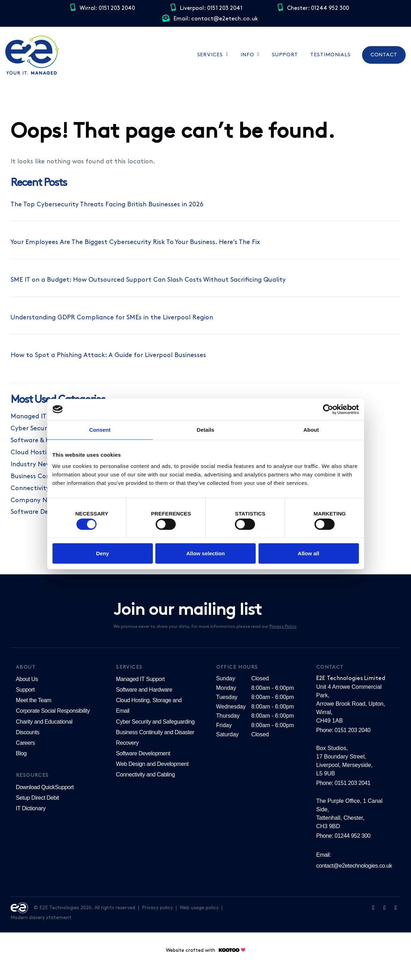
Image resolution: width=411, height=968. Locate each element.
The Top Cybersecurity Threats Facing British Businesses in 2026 (107, 204)
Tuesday (227, 697)
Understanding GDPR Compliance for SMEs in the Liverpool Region (112, 317)
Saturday (227, 734)
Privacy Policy (283, 627)
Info (247, 54)
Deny (102, 553)
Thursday (228, 716)
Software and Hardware (144, 690)
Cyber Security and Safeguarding (155, 722)
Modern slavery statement (41, 917)
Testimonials (330, 54)
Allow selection (205, 553)
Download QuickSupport (45, 787)
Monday (226, 688)
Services (210, 54)
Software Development (46, 512)
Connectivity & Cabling (45, 488)
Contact (383, 54)
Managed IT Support (42, 416)
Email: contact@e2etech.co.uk (210, 18)
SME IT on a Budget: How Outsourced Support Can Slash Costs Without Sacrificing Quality (148, 280)
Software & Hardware (43, 440)
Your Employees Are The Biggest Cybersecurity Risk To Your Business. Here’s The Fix (135, 242)
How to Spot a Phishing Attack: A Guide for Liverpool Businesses (108, 355)
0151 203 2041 (352, 783)
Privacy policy (157, 907)
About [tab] (311, 429)
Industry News (32, 464)
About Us (27, 679)
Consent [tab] (100, 429)
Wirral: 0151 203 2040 (103, 8)
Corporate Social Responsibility (53, 711)
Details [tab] (205, 429)
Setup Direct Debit (37, 798)
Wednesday (231, 707)
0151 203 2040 (352, 730)
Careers (25, 743)
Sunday (225, 678)
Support (285, 54)
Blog (21, 753)
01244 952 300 (352, 836)
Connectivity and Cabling (145, 774)
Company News (34, 500)
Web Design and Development (152, 764)
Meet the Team (33, 700)
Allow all (308, 553)
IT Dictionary (30, 808)
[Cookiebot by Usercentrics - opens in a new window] (328, 409)
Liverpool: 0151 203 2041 (206, 8)
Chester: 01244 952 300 (313, 8)
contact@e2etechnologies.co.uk (354, 866)
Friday (224, 725)
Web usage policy (199, 907)
